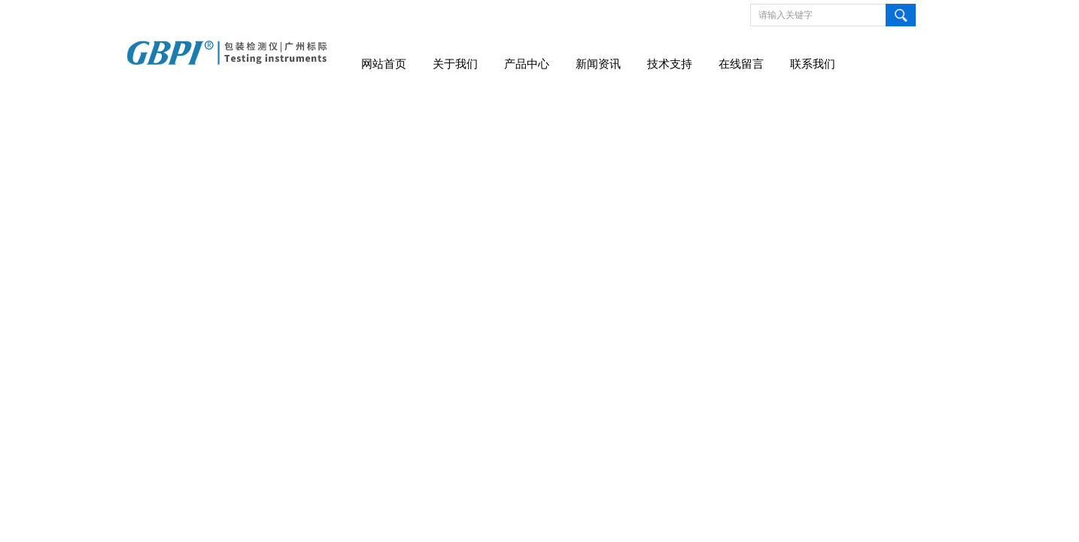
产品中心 (526, 64)
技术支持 (669, 64)
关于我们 (455, 64)
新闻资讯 (598, 64)
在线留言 (741, 64)
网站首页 (383, 64)
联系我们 (812, 64)
